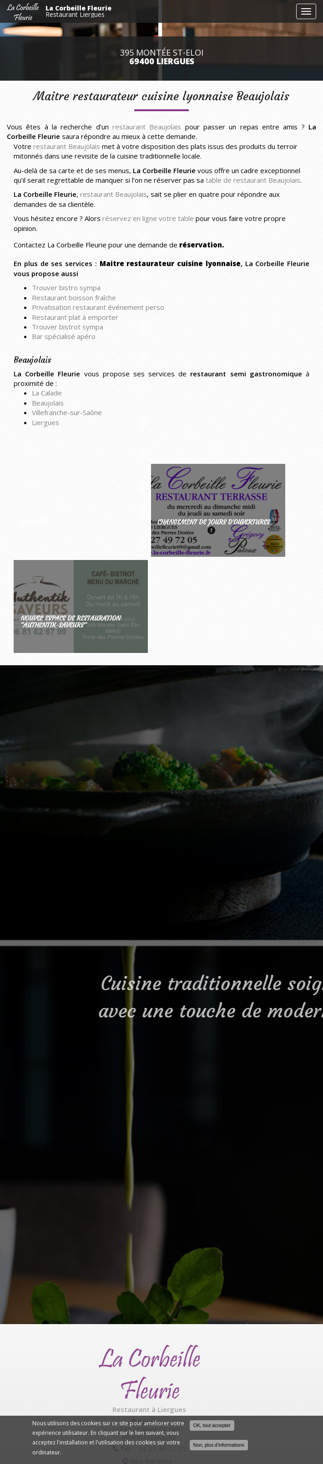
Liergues (45, 422)
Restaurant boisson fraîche (74, 297)
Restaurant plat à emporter (75, 317)
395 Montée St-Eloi (161, 57)
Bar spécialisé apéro (64, 336)
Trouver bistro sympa (66, 287)
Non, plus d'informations (218, 1445)
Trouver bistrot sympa (67, 326)
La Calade (47, 392)
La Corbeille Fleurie (168, 11)
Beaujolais (48, 402)
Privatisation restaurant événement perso (98, 307)
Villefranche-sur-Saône (67, 412)
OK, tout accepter (212, 1425)
